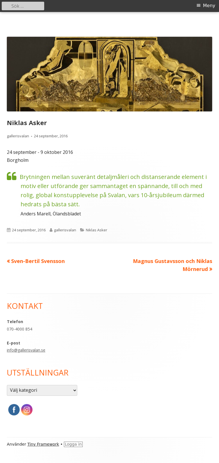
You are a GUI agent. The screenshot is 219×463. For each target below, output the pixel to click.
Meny (209, 5)
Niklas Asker (96, 229)
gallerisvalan (18, 135)
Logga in (73, 444)
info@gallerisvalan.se (26, 350)
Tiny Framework (43, 444)
